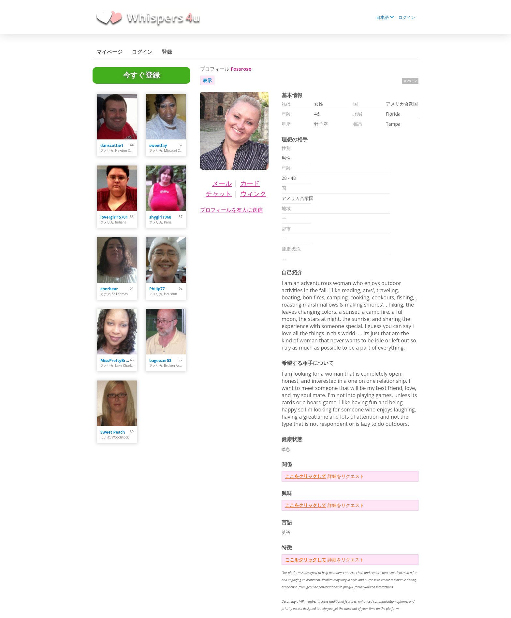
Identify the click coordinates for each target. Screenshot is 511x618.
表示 (207, 80)
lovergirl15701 (114, 217)
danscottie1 (111, 145)
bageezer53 (160, 360)
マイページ (109, 51)
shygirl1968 (160, 217)
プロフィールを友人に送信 (231, 209)
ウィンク (253, 193)
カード (250, 183)
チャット (219, 193)
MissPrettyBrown (115, 360)
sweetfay (158, 145)
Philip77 (157, 289)
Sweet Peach (112, 432)
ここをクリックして (305, 476)
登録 (167, 51)
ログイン (406, 17)
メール (222, 183)
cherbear (109, 289)
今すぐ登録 (141, 74)
